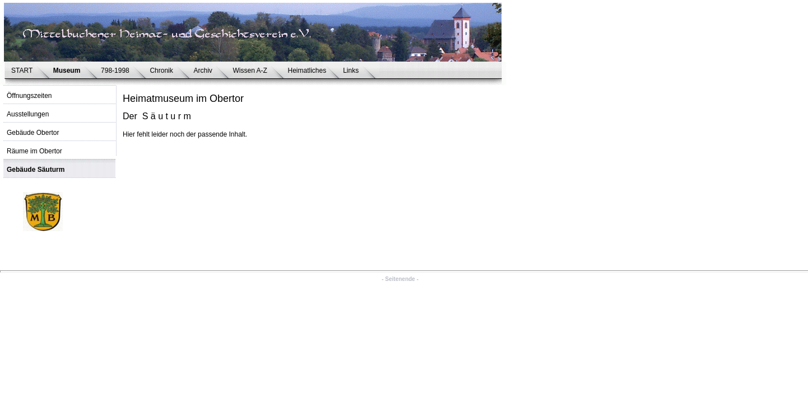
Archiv (204, 70)
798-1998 (117, 70)
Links (353, 70)
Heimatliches (306, 70)
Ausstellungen (28, 114)
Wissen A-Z (252, 70)
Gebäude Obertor (33, 133)
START (23, 70)
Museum (68, 70)
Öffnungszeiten (29, 96)
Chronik (163, 70)
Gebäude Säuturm (35, 170)
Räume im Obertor (34, 151)
